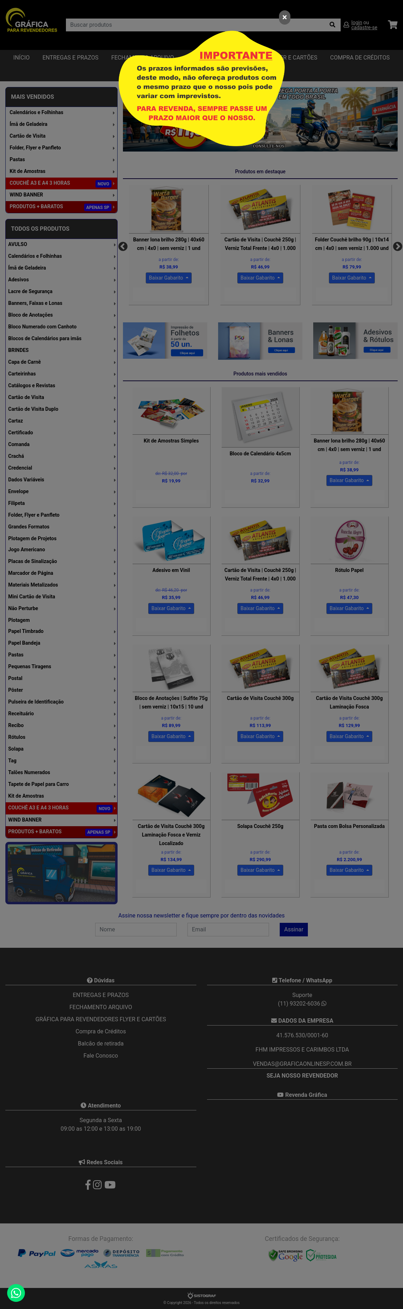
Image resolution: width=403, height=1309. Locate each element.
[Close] (284, 17)
